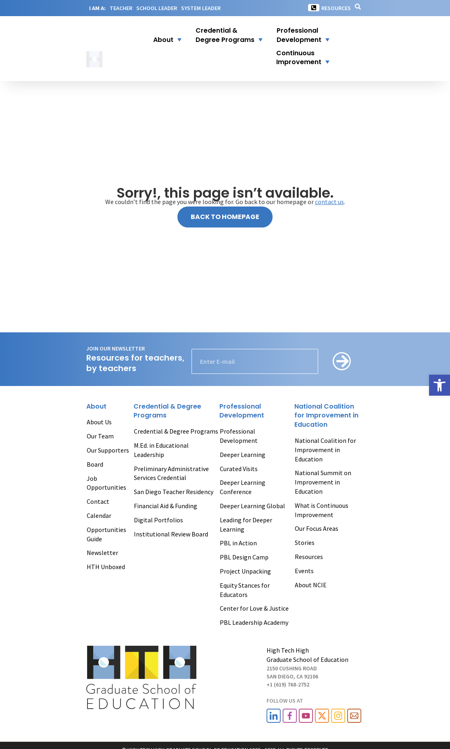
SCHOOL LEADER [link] (156, 8)
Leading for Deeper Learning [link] (246, 524)
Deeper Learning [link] (242, 455)
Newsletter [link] (102, 553)
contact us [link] (329, 202)
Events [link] (304, 571)
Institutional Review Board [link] (171, 534)
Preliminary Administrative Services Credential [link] (171, 473)
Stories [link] (305, 542)
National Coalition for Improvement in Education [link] (325, 449)
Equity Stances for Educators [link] (245, 590)
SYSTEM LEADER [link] (201, 8)
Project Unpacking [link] (245, 571)
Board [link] (95, 464)
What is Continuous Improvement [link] (321, 510)
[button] (162, 35)
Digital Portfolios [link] (158, 520)
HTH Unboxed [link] (106, 567)
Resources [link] (336, 8)
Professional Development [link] (239, 435)
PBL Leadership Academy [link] (254, 622)
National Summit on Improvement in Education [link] (323, 482)
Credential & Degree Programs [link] (176, 431)
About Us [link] (99, 422)
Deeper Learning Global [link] (252, 506)
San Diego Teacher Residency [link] (173, 492)
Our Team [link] (100, 436)
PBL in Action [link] (238, 543)
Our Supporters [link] (108, 450)
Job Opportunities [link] (106, 483)
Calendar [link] (99, 515)
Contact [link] (98, 501)
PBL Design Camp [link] (244, 557)
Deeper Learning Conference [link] (242, 487)
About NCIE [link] (311, 585)
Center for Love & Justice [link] (254, 608)
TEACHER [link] (121, 8)
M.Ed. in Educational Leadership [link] (161, 450)
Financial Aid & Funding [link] (165, 506)
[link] (439, 385)
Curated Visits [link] (239, 469)
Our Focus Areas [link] (316, 528)
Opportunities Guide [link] (106, 534)
